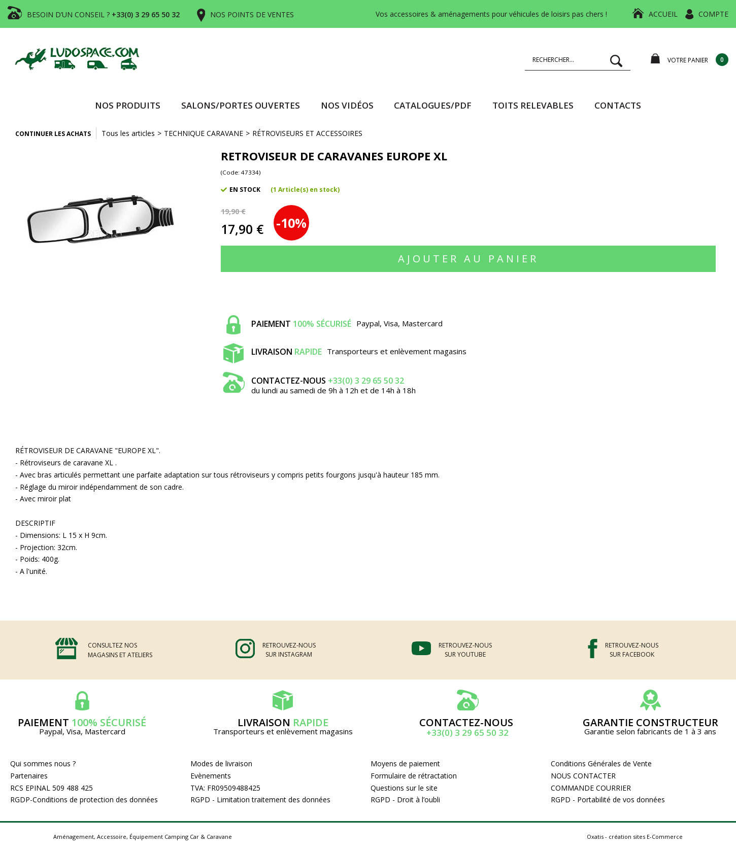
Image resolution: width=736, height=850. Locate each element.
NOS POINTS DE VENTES (252, 14)
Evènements (210, 775)
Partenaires (29, 775)
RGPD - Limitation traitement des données (260, 799)
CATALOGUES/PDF (433, 105)
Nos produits (127, 105)
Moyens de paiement (405, 763)
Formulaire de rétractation (414, 775)
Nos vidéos (347, 105)
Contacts (617, 105)
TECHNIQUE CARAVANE (203, 133)
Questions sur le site (404, 788)
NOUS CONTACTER (583, 775)
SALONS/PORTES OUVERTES (240, 105)
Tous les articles (128, 133)
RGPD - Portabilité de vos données (608, 799)
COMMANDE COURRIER (591, 788)
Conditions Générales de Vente (601, 763)
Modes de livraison (221, 763)
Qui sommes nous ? (43, 763)
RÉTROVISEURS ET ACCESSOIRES (307, 133)
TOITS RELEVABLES (533, 105)
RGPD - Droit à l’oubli (405, 799)
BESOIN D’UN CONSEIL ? (103, 14)
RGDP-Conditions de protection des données (84, 799)
